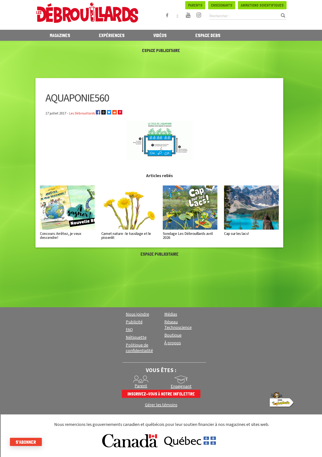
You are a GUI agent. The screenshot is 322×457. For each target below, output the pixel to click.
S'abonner (27, 442)
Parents (195, 5)
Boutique (172, 335)
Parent (141, 386)
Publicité (134, 322)
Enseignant (181, 386)
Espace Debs (207, 35)
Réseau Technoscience (178, 325)
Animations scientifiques (262, 5)
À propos (172, 343)
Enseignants (221, 5)
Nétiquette (136, 337)
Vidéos (160, 35)
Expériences (112, 35)
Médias (170, 314)
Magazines (60, 35)
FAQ (129, 330)
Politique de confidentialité (139, 348)
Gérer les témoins (161, 405)
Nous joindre (137, 314)
